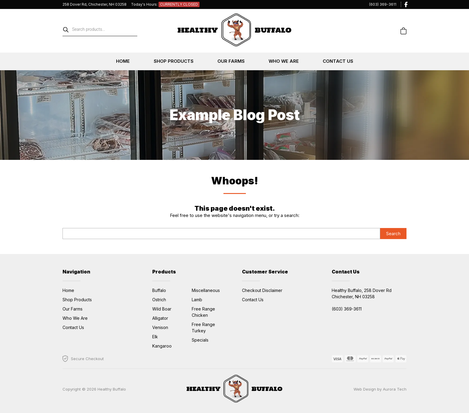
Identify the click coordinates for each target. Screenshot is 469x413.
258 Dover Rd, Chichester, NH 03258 (95, 4)
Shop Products (174, 61)
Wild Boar (161, 308)
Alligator (160, 318)
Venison (160, 327)
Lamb (197, 299)
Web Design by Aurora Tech (380, 389)
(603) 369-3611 (382, 4)
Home (123, 61)
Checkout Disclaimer (262, 290)
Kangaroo (162, 345)
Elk (155, 336)
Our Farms (231, 61)
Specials (200, 339)
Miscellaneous (206, 290)
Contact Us (338, 61)
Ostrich (159, 299)
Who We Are (284, 61)
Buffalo (159, 290)
